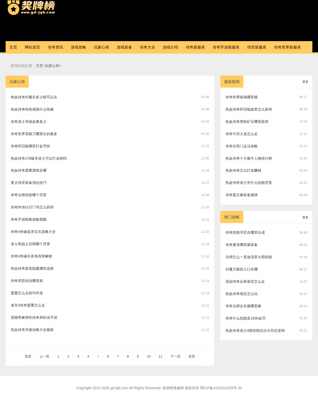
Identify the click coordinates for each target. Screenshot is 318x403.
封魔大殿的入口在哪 (241, 269)
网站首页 (32, 47)
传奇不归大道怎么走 (241, 134)
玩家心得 (101, 47)
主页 (13, 47)
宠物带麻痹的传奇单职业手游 (34, 317)
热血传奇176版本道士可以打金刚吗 (39, 158)
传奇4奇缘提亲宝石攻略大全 (33, 232)
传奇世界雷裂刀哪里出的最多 (34, 134)
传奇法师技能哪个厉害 (29, 195)
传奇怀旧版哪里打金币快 (30, 146)
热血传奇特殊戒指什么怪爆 (32, 109)
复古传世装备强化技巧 (29, 183)
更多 (305, 82)
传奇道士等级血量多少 (29, 122)
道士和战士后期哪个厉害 (30, 244)
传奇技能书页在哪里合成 (245, 232)
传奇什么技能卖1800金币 (245, 318)
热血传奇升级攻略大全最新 (32, 330)
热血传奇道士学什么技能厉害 (248, 183)
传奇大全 (147, 47)
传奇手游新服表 (226, 47)
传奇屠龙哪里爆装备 (241, 245)
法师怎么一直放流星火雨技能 (248, 257)
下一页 (175, 356)
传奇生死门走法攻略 (241, 146)
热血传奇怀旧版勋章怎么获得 (248, 109)
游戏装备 (124, 47)
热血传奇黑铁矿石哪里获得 (246, 122)
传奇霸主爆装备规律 (241, 195)
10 (149, 356)
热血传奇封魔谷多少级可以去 (34, 97)
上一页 (44, 356)
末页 (191, 356)
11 (160, 356)
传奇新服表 (195, 47)
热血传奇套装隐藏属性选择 (32, 268)
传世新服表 (256, 47)
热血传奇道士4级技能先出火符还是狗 (255, 330)
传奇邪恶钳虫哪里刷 (27, 281)
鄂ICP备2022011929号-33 (221, 388)
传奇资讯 (55, 47)
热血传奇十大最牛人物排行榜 (248, 158)
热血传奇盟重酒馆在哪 (29, 170)
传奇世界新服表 (287, 47)
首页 (28, 356)
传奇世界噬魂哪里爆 (241, 97)
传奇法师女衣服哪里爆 (243, 306)
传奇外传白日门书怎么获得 (32, 207)
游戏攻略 (78, 47)
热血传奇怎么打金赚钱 (243, 170)
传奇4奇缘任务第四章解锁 (31, 256)
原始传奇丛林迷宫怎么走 (245, 281)
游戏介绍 (170, 47)
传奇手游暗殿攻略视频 (29, 219)
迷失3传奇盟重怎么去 (28, 305)
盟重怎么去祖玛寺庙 (27, 293)
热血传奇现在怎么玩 (241, 294)
